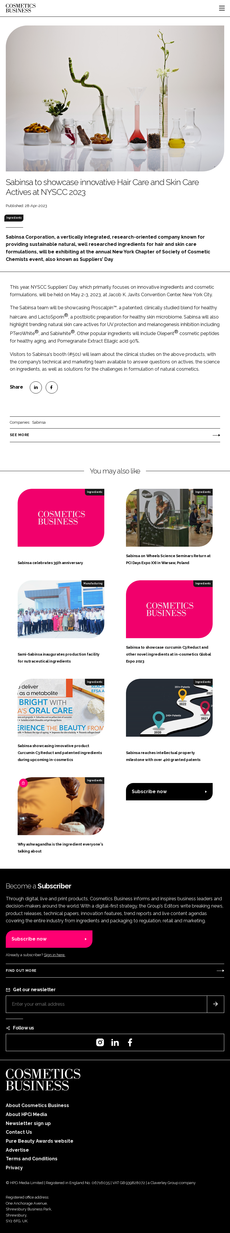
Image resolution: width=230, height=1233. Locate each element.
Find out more (21, 971)
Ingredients (14, 217)
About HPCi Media (26, 1114)
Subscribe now (149, 791)
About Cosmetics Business (37, 1105)
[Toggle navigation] (222, 8)
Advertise (17, 1150)
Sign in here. (54, 955)
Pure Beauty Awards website (39, 1141)
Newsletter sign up (28, 1123)
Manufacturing (93, 583)
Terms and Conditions (31, 1158)
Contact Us (19, 1132)
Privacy (14, 1167)
